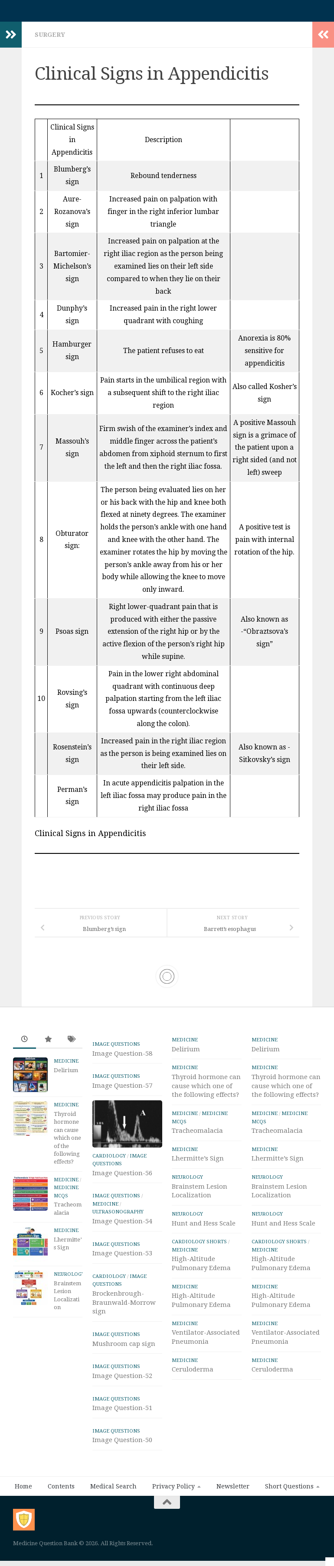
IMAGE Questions (116, 1048)
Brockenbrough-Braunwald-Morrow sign (124, 1307)
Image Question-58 (122, 1058)
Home (23, 1490)
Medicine (66, 1065)
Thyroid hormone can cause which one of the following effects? (67, 1142)
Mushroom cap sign (123, 1348)
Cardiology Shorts (199, 1246)
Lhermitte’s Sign (198, 1163)
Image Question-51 (122, 1412)
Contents (61, 1490)
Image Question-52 (122, 1380)
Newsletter (232, 1490)
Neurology (69, 1278)
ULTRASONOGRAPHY (118, 1216)
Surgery (50, 39)
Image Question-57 (122, 1090)
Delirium (66, 1074)
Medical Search (113, 1490)
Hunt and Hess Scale (204, 1228)
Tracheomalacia (197, 1135)
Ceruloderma (192, 1374)
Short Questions (289, 1490)
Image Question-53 (122, 1257)
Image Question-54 (122, 1225)
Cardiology (109, 1160)
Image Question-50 (122, 1444)
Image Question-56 (122, 1177)
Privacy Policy (173, 1490)
